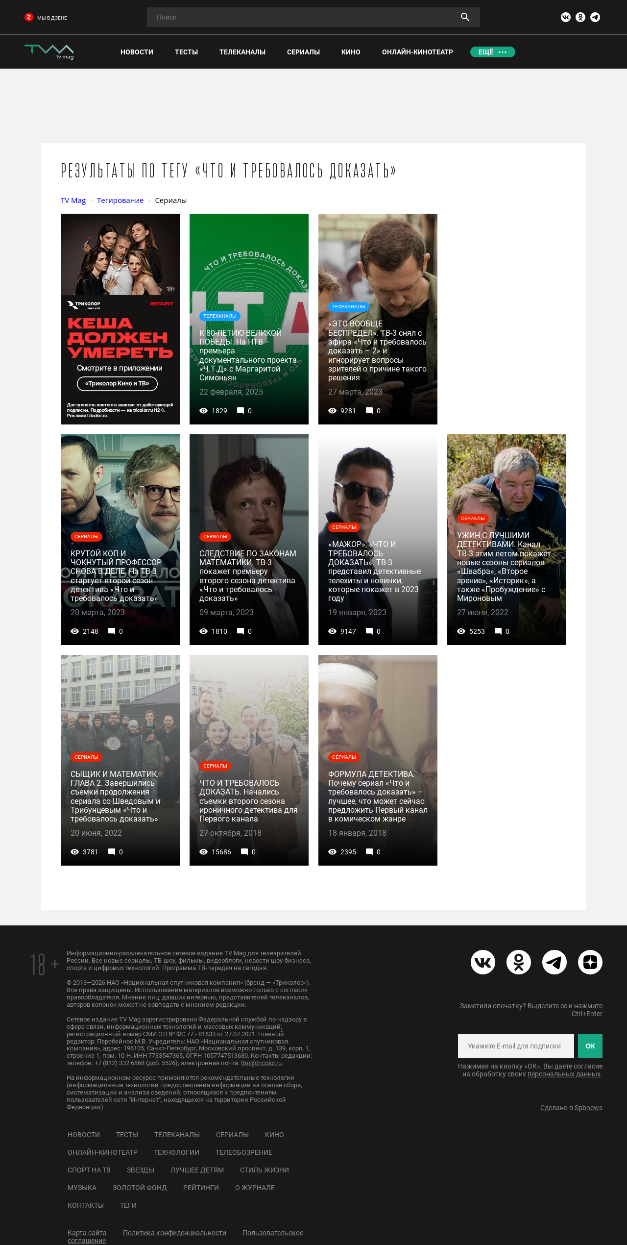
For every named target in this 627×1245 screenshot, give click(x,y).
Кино (274, 1135)
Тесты (127, 1135)
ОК (590, 1046)
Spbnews (589, 1108)
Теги (128, 1205)
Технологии (176, 1152)
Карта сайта (87, 1233)
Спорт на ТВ (89, 1170)
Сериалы (232, 1135)
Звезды (140, 1170)
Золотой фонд (140, 1188)
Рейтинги (201, 1188)
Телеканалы (177, 1135)
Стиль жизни (264, 1170)
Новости (84, 1135)
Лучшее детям (197, 1170)
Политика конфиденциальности (174, 1233)
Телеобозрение (244, 1152)
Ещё (486, 52)
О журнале (255, 1188)
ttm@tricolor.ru (261, 1063)
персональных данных (564, 1074)
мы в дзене (45, 18)
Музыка (82, 1188)
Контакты (86, 1205)
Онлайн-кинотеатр (103, 1152)
